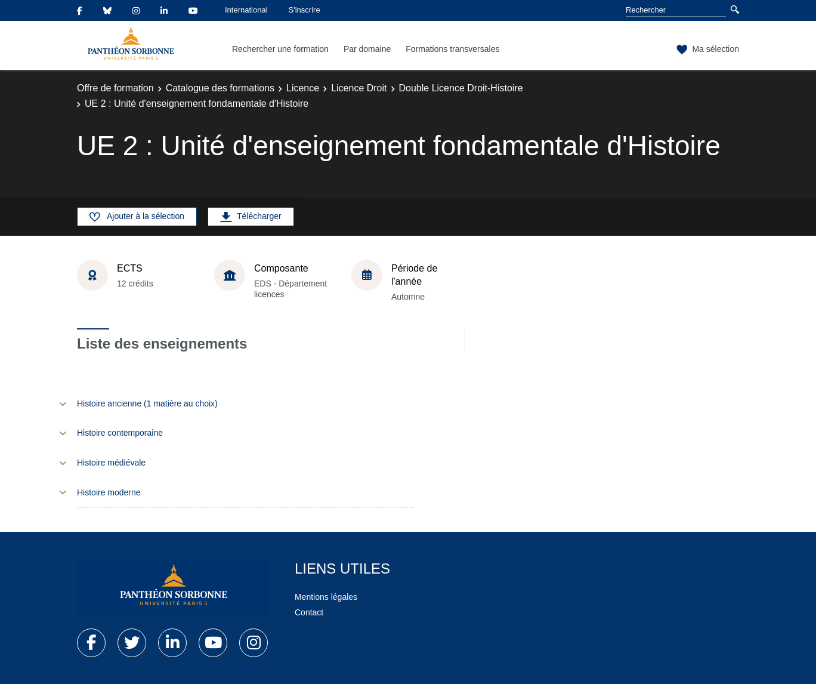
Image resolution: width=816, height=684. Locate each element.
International (246, 9)
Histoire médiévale (111, 462)
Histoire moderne (109, 492)
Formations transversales (452, 49)
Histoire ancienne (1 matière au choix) (147, 403)
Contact (309, 612)
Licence (302, 88)
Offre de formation (115, 88)
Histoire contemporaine (120, 432)
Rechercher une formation (280, 49)
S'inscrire (304, 9)
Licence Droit (359, 88)
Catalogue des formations (220, 88)
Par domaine (367, 49)
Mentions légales (326, 597)
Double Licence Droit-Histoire (461, 88)
